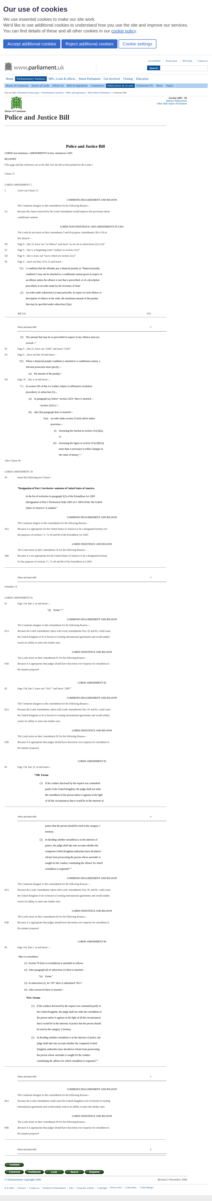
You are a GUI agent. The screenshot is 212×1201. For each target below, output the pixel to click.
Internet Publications (176, 100)
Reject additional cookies (89, 44)
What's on (58, 85)
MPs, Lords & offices (61, 78)
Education (142, 78)
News (159, 85)
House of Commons (17, 85)
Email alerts (171, 60)
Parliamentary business (31, 78)
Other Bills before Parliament (172, 103)
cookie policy (123, 31)
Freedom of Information (54, 1188)
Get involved (112, 78)
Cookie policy (131, 1188)
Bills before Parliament (99, 92)
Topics (169, 85)
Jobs (71, 1188)
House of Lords (40, 85)
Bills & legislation (77, 85)
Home (9, 78)
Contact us (203, 60)
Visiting (128, 78)
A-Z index (9, 1188)
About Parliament (89, 78)
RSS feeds (188, 60)
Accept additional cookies (31, 44)
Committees (97, 85)
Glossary (22, 1188)
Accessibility (154, 60)
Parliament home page (28, 92)
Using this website (85, 1188)
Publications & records (120, 85)
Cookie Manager (147, 1188)
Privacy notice (116, 1188)
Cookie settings (137, 44)
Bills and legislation (75, 92)
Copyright (102, 1188)
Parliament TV (145, 85)
